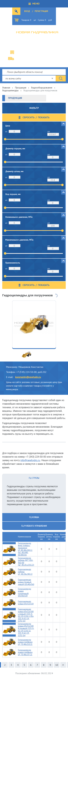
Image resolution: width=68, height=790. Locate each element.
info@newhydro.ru (30, 460)
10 (56, 664)
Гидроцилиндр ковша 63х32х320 (25, 602)
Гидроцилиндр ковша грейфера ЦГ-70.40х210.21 (25, 642)
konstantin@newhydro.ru (28, 377)
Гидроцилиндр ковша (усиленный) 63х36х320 (24, 592)
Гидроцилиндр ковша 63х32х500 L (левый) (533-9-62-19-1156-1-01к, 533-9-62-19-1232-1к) (26, 615)
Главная (6, 87)
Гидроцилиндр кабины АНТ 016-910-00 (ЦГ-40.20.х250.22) (26, 561)
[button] (34, 3)
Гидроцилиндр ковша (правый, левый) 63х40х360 (26, 582)
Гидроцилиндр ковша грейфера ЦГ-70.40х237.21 (25, 652)
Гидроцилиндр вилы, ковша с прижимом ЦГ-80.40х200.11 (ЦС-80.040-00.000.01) (25, 549)
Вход (27, 11)
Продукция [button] (15, 97)
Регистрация (41, 11)
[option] (34, 324)
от (6, 131)
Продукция (20, 87)
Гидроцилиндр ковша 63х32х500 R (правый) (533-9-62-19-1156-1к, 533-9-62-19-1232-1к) (26, 630)
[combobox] (29, 78)
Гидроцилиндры (10, 90)
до (48, 131)
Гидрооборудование (41, 87)
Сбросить (29, 117)
